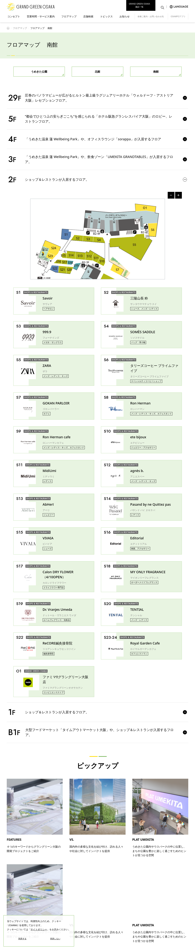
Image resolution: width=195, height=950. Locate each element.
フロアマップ (69, 16)
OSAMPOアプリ (178, 16)
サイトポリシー (39, 929)
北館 (97, 71)
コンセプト (13, 16)
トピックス (106, 16)
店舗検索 (88, 16)
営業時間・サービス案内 (41, 16)
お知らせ (124, 16)
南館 (156, 71)
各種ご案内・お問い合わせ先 (151, 16)
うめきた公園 (39, 71)
